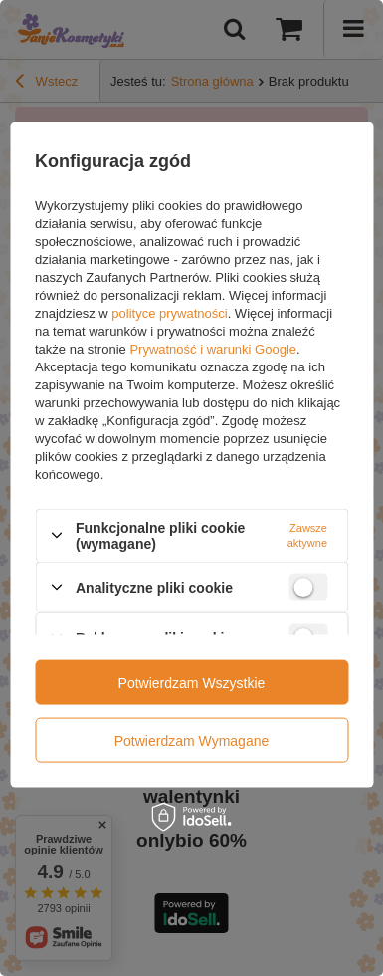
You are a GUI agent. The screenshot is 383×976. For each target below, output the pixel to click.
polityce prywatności (169, 312)
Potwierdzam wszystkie (192, 682)
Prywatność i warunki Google (212, 348)
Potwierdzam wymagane (192, 740)
